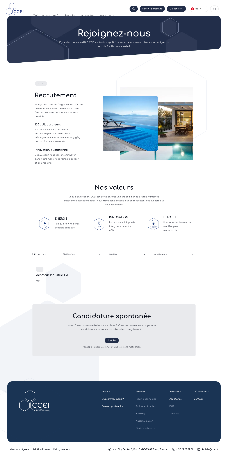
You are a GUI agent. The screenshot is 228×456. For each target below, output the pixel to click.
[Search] (134, 9)
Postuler (111, 340)
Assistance (98, 9)
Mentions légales (19, 449)
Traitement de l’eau (146, 406)
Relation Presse (41, 449)
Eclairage (141, 414)
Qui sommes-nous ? (53, 9)
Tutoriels (174, 414)
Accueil (106, 392)
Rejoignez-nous (61, 449)
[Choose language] (199, 9)
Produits (71, 9)
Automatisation (144, 421)
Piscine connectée (146, 399)
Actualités (84, 9)
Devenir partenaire (152, 9)
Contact (198, 399)
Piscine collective (145, 428)
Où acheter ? (176, 9)
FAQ (171, 406)
